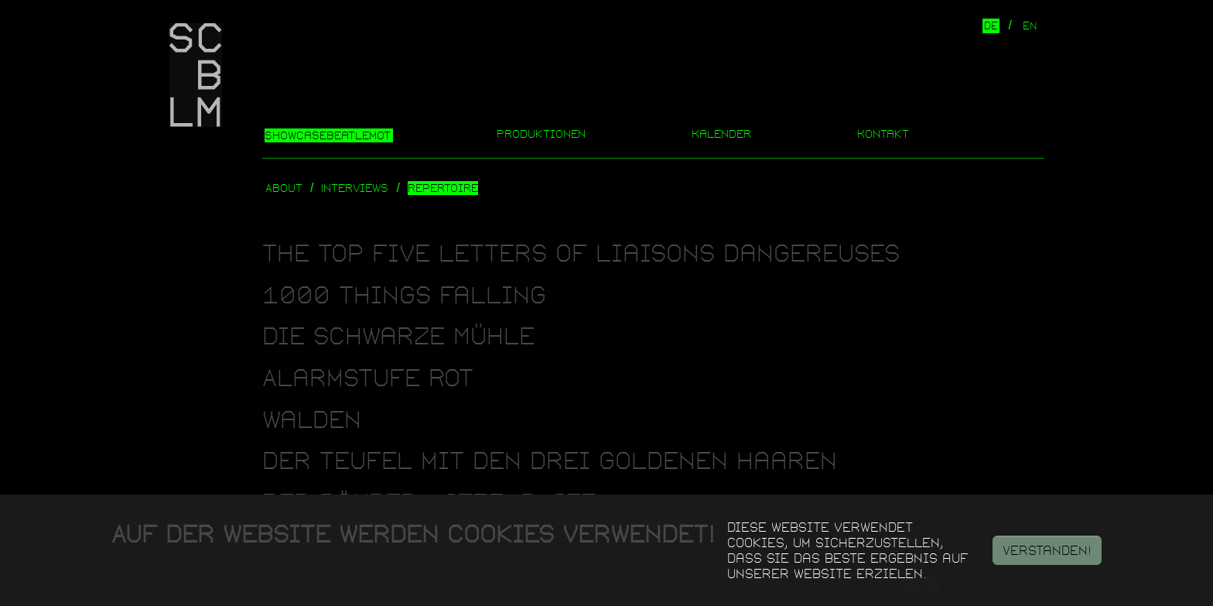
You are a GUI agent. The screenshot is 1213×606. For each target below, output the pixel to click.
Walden (311, 420)
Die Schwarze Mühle (398, 336)
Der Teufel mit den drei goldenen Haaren (549, 461)
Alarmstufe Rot (367, 378)
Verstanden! (1047, 550)
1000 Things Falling (404, 295)
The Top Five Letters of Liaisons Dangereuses (581, 253)
